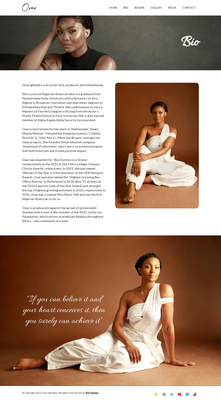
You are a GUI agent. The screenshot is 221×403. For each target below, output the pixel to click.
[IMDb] (156, 394)
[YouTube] (179, 394)
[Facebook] (187, 394)
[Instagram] (164, 394)
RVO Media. (92, 392)
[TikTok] (195, 394)
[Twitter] (172, 394)
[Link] (29, 7)
